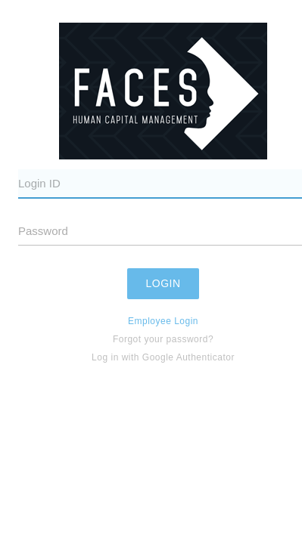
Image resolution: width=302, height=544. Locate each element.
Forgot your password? (163, 339)
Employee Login (163, 321)
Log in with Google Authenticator (163, 357)
